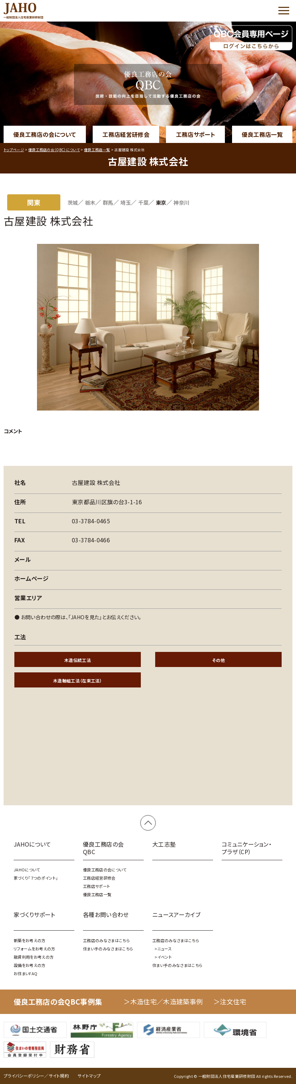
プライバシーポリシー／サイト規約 (36, 1076)
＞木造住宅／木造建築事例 (163, 1001)
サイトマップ (89, 1076)
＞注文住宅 (229, 1001)
